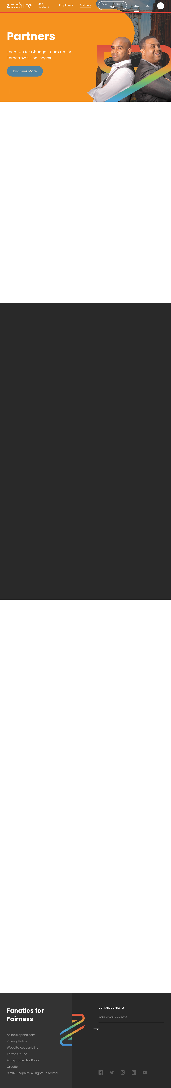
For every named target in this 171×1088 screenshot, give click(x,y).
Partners (85, 5)
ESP (148, 6)
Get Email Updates (112, 1008)
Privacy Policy (17, 1041)
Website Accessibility (22, 1047)
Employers (66, 5)
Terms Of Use (17, 1054)
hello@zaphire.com (21, 1035)
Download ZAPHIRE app (112, 5)
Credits (12, 1067)
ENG (136, 6)
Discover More (25, 71)
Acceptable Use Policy (23, 1060)
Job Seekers (43, 6)
